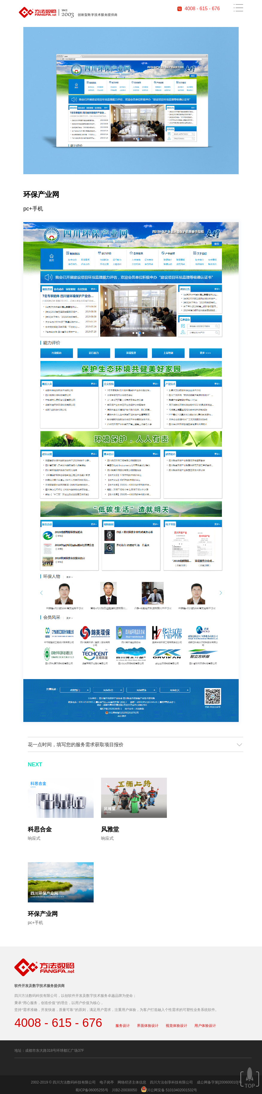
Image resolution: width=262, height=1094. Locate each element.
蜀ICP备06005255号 (91, 1090)
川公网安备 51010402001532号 (172, 1090)
